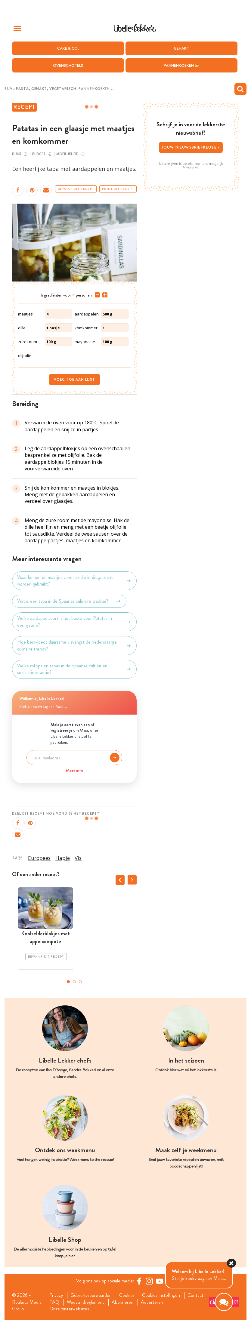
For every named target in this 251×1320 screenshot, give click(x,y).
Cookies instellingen (161, 1295)
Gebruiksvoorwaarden (91, 1295)
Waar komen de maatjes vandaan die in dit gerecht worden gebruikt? (74, 580)
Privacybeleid (191, 167)
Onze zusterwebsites (69, 1309)
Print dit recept (118, 189)
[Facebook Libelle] (139, 1281)
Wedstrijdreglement (85, 1302)
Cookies (127, 1295)
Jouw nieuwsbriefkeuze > (191, 147)
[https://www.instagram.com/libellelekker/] (149, 1281)
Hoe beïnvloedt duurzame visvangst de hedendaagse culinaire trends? (74, 645)
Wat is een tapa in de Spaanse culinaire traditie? (69, 601)
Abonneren (122, 1302)
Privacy (56, 1295)
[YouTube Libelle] (159, 1281)
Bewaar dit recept (76, 189)
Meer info (74, 770)
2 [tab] (74, 981)
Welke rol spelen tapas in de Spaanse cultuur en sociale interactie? (74, 669)
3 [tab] (80, 981)
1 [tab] (68, 981)
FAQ (54, 1302)
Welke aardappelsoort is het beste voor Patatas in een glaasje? (74, 621)
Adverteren (152, 1302)
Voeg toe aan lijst (74, 379)
